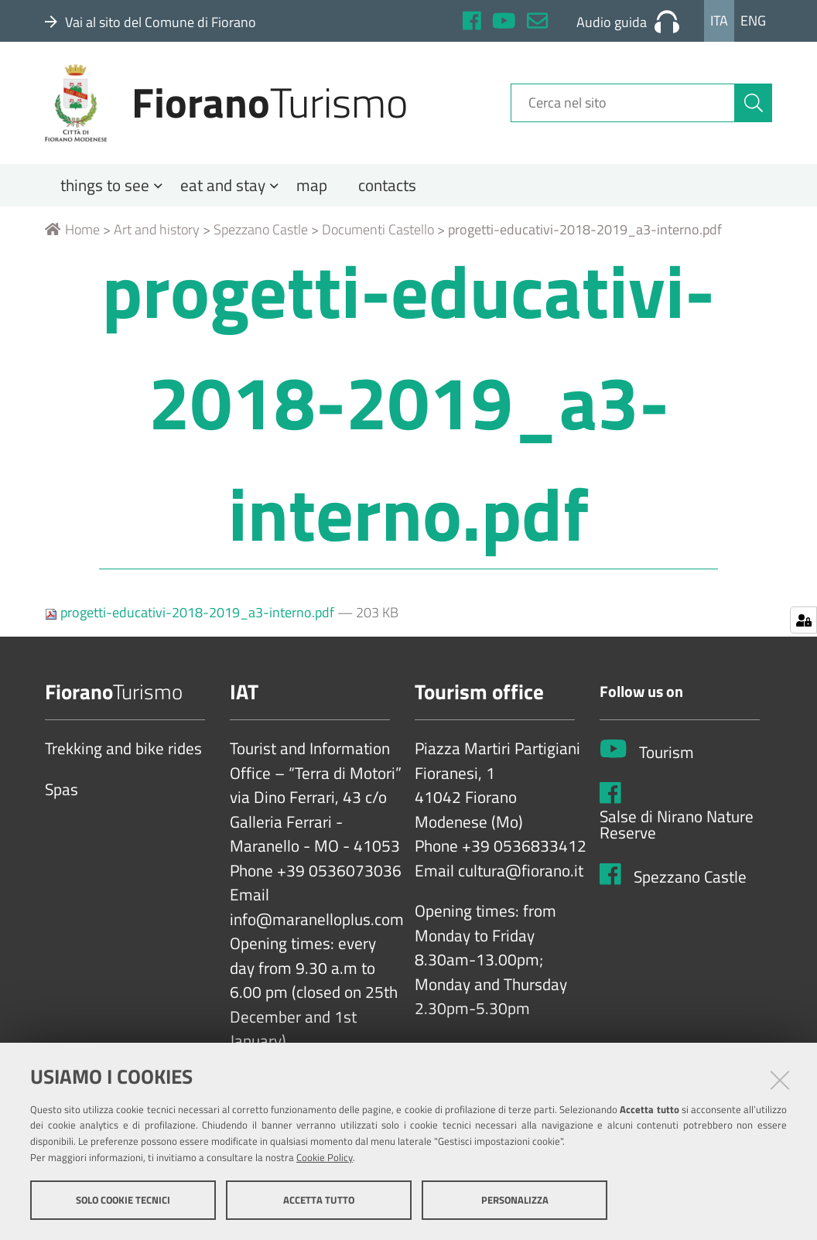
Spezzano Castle (261, 229)
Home (72, 229)
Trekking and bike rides (123, 748)
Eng (753, 20)
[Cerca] (753, 103)
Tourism (666, 752)
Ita (719, 20)
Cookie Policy (324, 1157)
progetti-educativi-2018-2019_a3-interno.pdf (191, 612)
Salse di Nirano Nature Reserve (677, 825)
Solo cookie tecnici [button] (123, 1200)
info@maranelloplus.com (317, 919)
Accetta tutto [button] (318, 1200)
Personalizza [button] (515, 1200)
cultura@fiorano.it (520, 871)
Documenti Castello (378, 229)
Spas (61, 789)
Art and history (157, 229)
